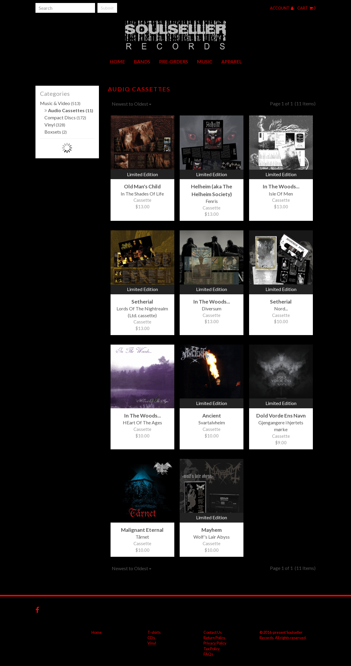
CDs (151, 637)
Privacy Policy (215, 643)
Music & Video (60, 103)
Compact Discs (65, 117)
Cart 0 (306, 8)
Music (204, 61)
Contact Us (213, 632)
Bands (142, 61)
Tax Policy (212, 648)
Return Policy (214, 637)
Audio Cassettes (68, 110)
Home (117, 61)
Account (281, 8)
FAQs (208, 654)
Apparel (231, 61)
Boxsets (55, 132)
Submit (107, 7)
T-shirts (154, 632)
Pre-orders (173, 61)
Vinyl (54, 124)
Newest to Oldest (131, 104)
